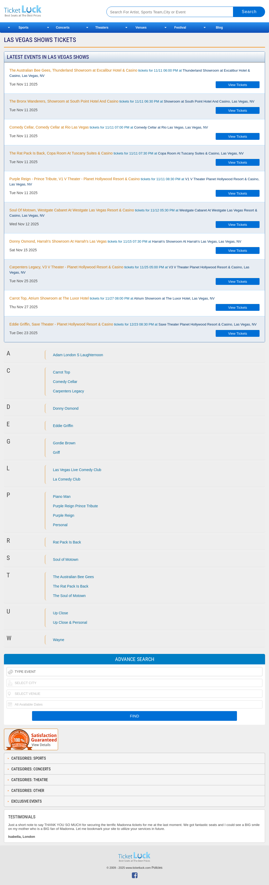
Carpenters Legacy (68, 391)
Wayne (58, 640)
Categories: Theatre (29, 779)
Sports (24, 27)
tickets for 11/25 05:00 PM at (129, 269)
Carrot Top (61, 372)
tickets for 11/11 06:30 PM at (131, 101)
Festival (180, 27)
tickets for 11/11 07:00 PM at (108, 127)
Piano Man (62, 496)
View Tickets (237, 85)
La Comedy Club (66, 479)
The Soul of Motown (69, 596)
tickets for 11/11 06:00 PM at (129, 73)
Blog (219, 27)
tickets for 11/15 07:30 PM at (125, 241)
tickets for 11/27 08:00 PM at (112, 298)
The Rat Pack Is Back (71, 586)
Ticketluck (49, 11)
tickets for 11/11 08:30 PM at (134, 181)
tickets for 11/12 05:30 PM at (133, 212)
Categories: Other (27, 790)
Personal (60, 525)
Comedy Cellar (65, 382)
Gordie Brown (64, 443)
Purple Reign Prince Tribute (75, 506)
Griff (56, 452)
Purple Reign (63, 515)
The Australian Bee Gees (73, 577)
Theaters (101, 27)
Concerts (63, 27)
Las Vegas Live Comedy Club (77, 470)
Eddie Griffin (63, 426)
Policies (157, 868)
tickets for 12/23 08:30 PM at (133, 324)
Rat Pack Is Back (67, 542)
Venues (141, 27)
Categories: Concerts (31, 769)
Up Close (60, 613)
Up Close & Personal (70, 622)
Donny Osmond (66, 408)
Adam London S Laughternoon (78, 355)
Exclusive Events (26, 801)
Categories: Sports (28, 758)
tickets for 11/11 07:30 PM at (126, 153)
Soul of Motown (66, 559)
